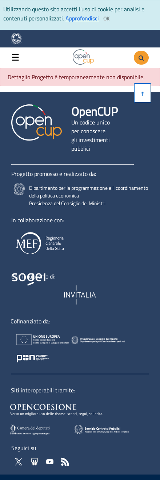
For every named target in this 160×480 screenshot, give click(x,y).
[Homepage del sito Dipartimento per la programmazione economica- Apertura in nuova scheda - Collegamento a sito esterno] (19, 39)
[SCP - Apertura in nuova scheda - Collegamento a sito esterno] (112, 429)
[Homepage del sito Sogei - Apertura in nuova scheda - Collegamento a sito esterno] (36, 295)
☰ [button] (15, 57)
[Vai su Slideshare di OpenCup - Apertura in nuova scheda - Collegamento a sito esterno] (35, 461)
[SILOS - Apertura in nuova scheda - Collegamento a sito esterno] (37, 430)
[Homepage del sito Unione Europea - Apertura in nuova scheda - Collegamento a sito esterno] (37, 341)
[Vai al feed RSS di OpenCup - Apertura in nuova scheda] (65, 461)
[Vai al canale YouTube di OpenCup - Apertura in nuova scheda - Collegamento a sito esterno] (50, 461)
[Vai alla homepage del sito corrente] (84, 56)
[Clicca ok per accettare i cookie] (106, 18)
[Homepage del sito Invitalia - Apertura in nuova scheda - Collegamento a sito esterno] (80, 295)
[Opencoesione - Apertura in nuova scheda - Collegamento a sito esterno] (65, 408)
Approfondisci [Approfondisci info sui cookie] (82, 18)
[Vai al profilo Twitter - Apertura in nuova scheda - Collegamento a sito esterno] (19, 461)
